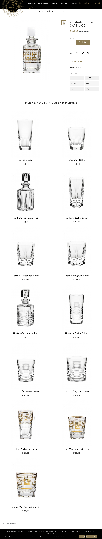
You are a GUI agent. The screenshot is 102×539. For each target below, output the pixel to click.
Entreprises (77, 531)
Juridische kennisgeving (14, 531)
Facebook (89, 531)
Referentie (74, 68)
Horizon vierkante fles (25, 333)
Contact (75, 3)
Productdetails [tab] (76, 61)
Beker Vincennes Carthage (76, 449)
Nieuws (67, 3)
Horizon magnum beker (76, 391)
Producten (32, 3)
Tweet (82, 53)
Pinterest (88, 53)
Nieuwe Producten (43, 3)
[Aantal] (72, 42)
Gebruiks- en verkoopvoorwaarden (43, 531)
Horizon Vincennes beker (25, 391)
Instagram (51, 534)
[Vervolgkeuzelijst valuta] (88, 3)
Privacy (65, 531)
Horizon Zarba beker (76, 333)
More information (91, 536)
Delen (77, 53)
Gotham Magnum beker (76, 276)
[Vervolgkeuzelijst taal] (81, 3)
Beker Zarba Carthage (25, 449)
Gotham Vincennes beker (25, 276)
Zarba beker (25, 160)
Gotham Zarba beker (76, 218)
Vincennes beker (76, 160)
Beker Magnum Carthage (25, 507)
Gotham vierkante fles (25, 218)
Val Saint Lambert (58, 3)
